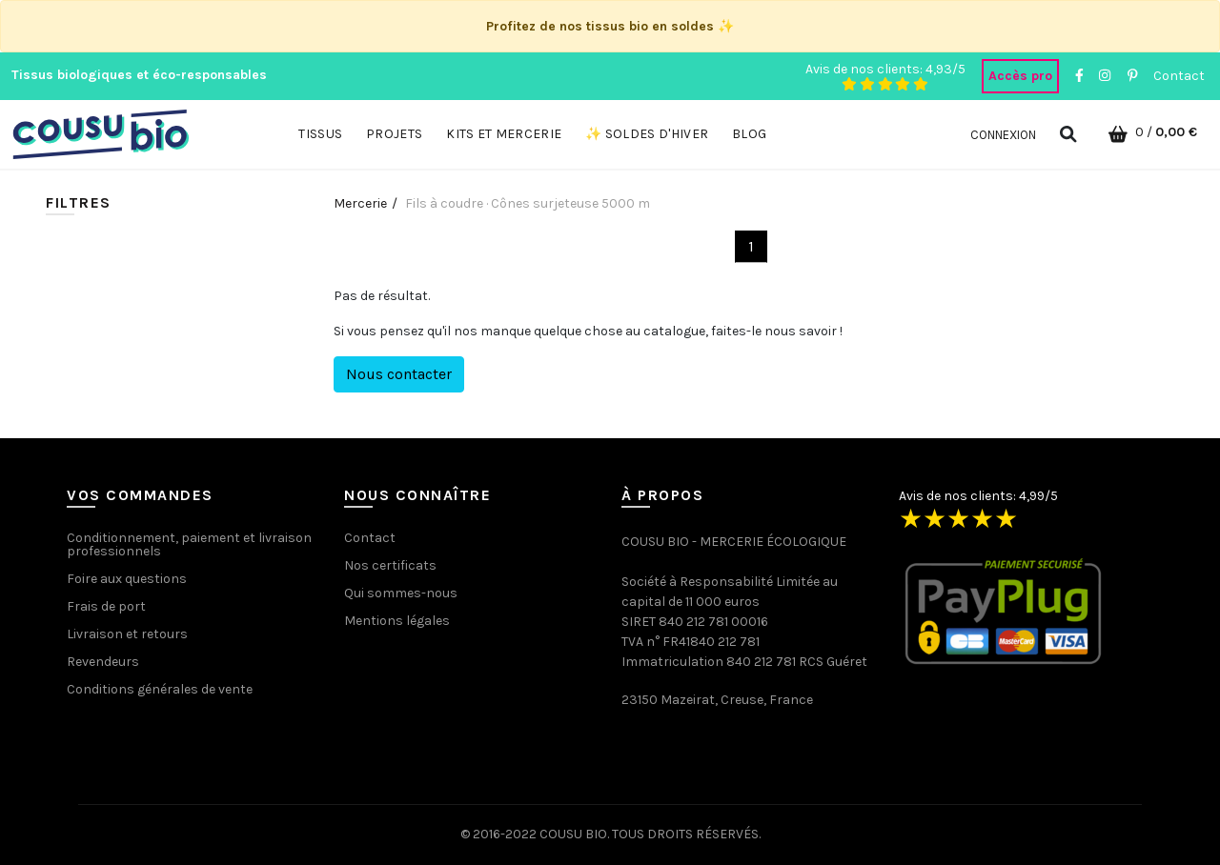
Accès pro (1020, 76)
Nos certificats (390, 565)
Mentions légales (397, 621)
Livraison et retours (127, 634)
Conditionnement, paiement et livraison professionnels (189, 544)
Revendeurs (103, 662)
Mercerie (360, 203)
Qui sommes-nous (401, 593)
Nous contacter (399, 374)
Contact (1179, 76)
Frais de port (106, 606)
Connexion (1003, 135)
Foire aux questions (127, 579)
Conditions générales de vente (160, 689)
